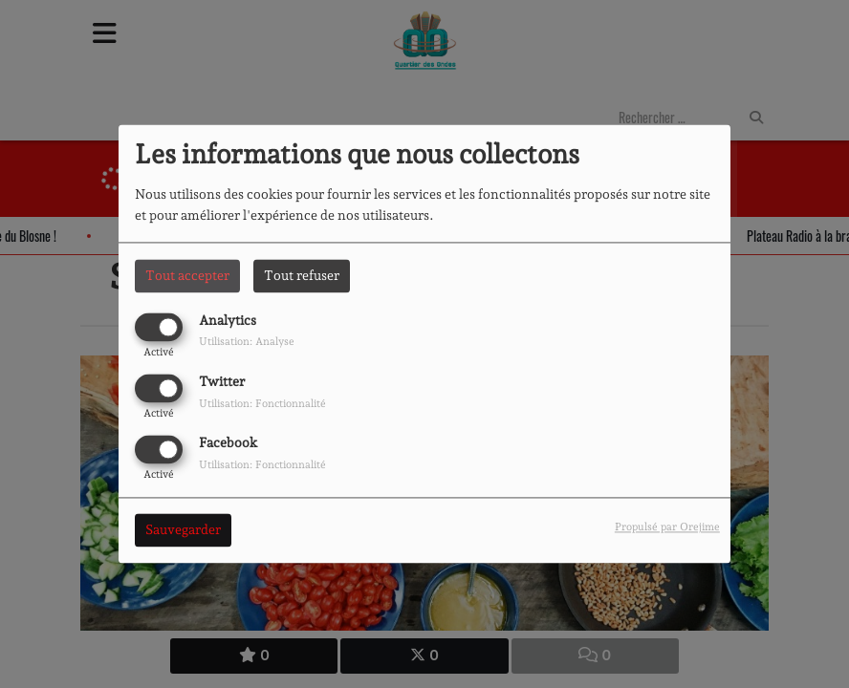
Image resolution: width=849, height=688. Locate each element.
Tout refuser (301, 275)
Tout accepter (187, 275)
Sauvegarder (183, 530)
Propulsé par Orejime (667, 527)
